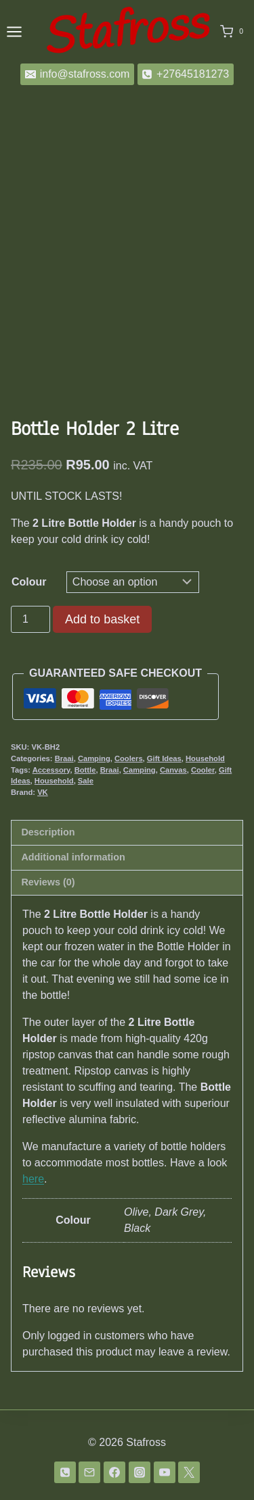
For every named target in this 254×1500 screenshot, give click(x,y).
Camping (94, 758)
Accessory (51, 770)
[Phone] (65, 1472)
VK (42, 792)
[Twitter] (189, 1472)
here (33, 1179)
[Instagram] (139, 1472)
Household (205, 758)
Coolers (128, 758)
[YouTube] (164, 1472)
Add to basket (102, 619)
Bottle (85, 770)
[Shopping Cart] (234, 31)
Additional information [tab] (73, 857)
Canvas (173, 770)
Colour (29, 582)
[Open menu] (14, 31)
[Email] (89, 1472)
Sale (85, 781)
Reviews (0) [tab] (48, 882)
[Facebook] (114, 1472)
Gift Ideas (164, 758)
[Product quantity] (30, 619)
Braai (64, 758)
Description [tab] (48, 832)
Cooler (203, 770)
